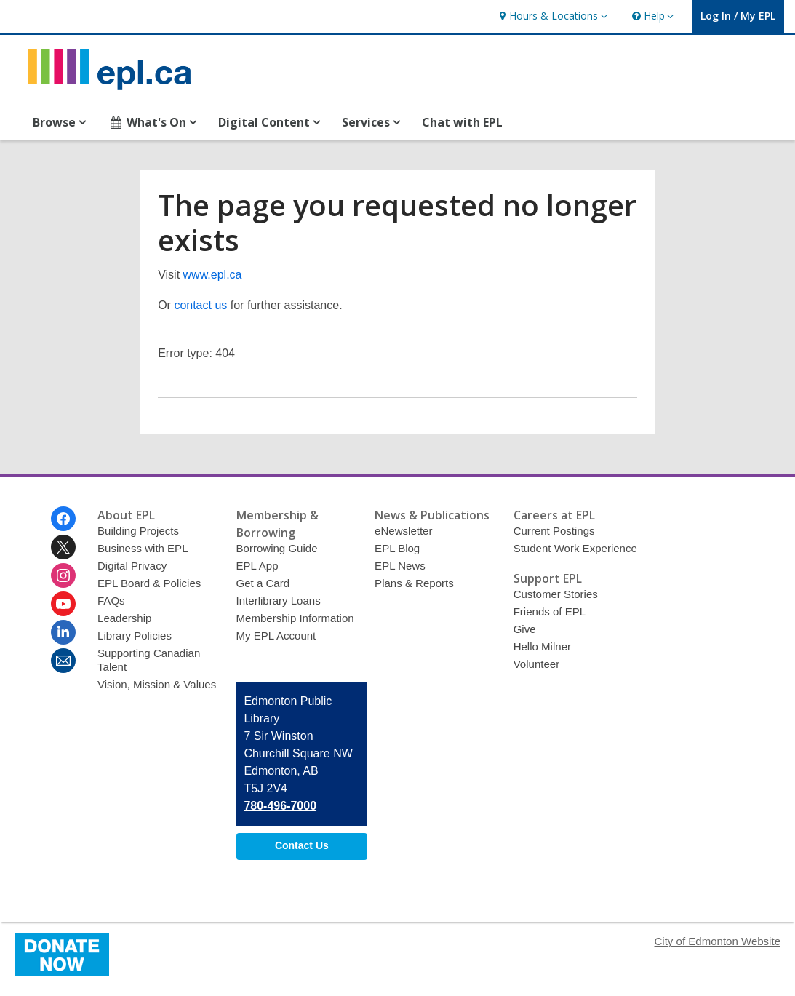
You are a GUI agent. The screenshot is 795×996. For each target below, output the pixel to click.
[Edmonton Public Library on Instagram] (63, 575)
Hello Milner (542, 646)
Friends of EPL (550, 611)
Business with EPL (142, 548)
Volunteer (537, 664)
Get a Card (263, 583)
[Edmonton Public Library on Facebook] (63, 518)
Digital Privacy (132, 565)
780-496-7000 (280, 806)
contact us (200, 305)
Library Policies (134, 635)
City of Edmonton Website (718, 941)
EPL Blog (397, 548)
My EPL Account (276, 635)
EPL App (257, 565)
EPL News (400, 565)
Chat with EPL (462, 122)
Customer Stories (556, 594)
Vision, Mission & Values (156, 684)
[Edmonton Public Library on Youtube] (63, 603)
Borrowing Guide (277, 548)
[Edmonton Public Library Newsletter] (63, 660)
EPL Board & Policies (149, 583)
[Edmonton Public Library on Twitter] (63, 547)
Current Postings (554, 531)
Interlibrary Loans (278, 600)
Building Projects (138, 531)
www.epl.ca (212, 274)
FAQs (111, 600)
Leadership (124, 618)
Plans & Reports (414, 583)
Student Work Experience (575, 548)
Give (525, 629)
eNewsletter (403, 531)
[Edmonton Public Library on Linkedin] (63, 632)
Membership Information (295, 618)
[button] (551, 16)
